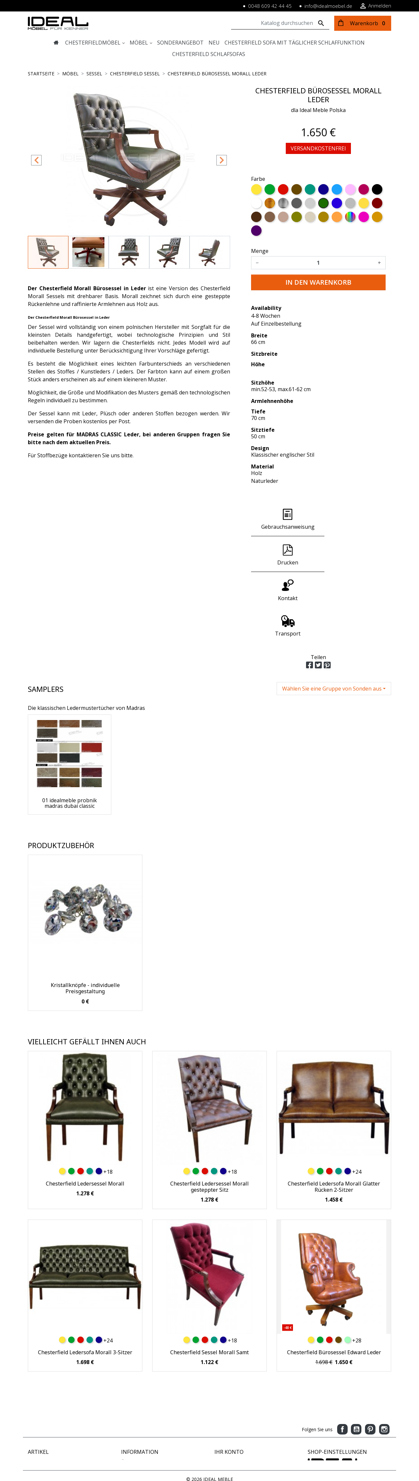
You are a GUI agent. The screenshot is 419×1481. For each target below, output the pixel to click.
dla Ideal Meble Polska (318, 110)
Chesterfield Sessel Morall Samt (209, 1281)
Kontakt (129, 1418)
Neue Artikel (41, 1398)
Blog (126, 1439)
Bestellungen (228, 1398)
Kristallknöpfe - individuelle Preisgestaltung (85, 917)
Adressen (224, 1411)
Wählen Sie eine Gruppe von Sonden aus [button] (332, 617)
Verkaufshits (41, 1404)
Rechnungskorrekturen (238, 1404)
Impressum (133, 1404)
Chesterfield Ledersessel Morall (85, 1112)
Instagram (384, 1358)
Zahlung (129, 1398)
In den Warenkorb (318, 282)
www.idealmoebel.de (330, 1438)
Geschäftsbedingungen (145, 1432)
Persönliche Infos (232, 1391)
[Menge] (318, 262)
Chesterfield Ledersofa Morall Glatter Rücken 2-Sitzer (334, 1115)
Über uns (130, 1391)
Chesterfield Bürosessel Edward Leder (334, 1281)
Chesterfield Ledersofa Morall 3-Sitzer (85, 1281)
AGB (126, 1411)
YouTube (356, 1358)
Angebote (38, 1391)
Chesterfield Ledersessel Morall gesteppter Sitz (209, 1115)
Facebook (342, 1358)
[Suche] (280, 23)
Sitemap (129, 1425)
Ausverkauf (39, 1411)
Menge (259, 251)
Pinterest (370, 1358)
